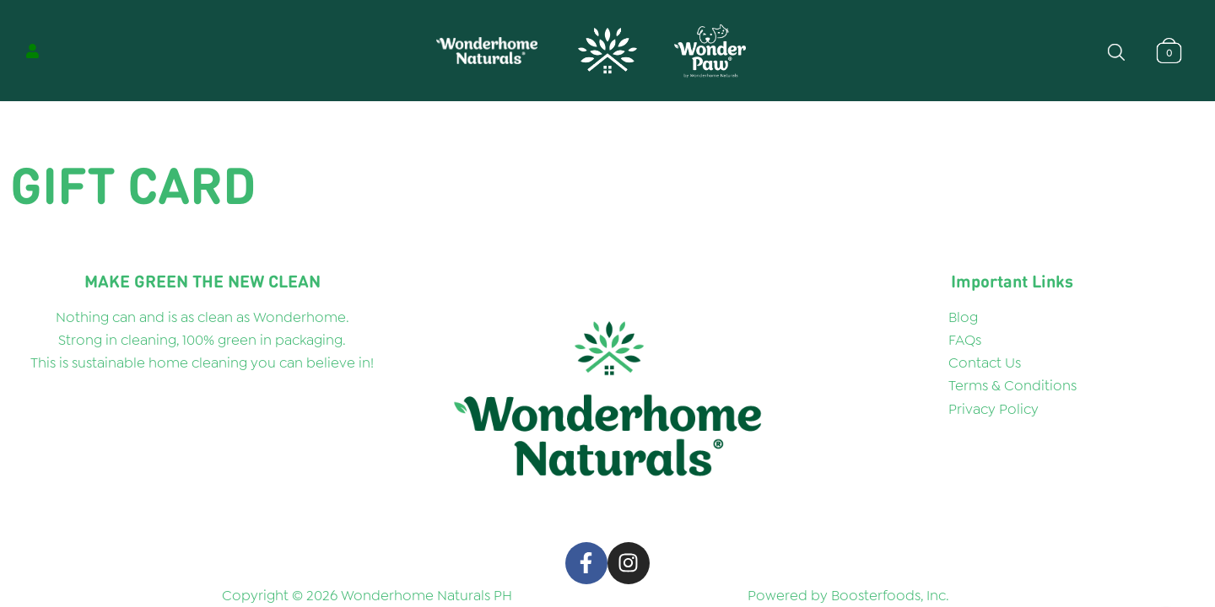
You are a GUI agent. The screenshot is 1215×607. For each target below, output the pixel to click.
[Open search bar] (1116, 50)
